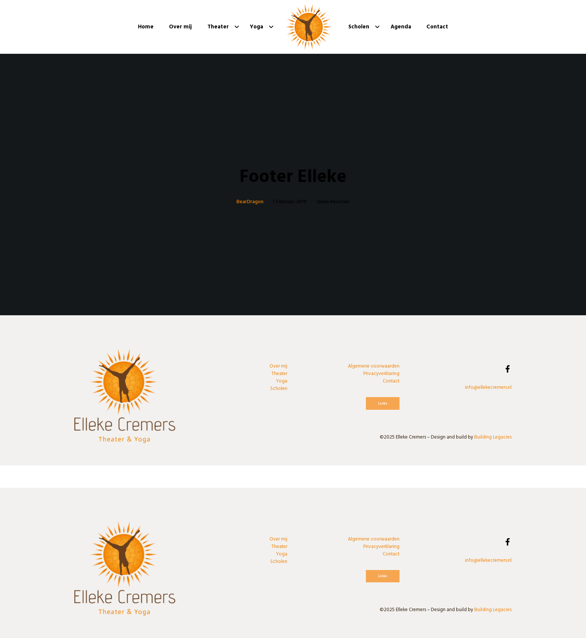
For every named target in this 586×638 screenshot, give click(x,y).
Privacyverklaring (381, 373)
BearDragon (250, 201)
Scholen (278, 388)
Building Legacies (493, 437)
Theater (279, 373)
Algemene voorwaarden (374, 366)
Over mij (278, 366)
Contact (391, 381)
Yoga (281, 381)
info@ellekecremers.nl (488, 387)
